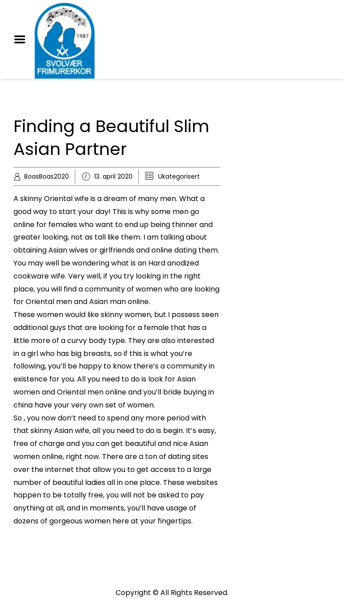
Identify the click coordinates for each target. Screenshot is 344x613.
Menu (22, 39)
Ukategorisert (179, 176)
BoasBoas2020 (46, 176)
